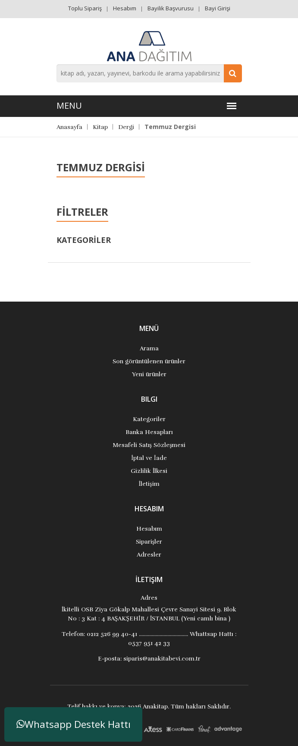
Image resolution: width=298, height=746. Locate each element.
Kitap (100, 127)
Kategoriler (149, 419)
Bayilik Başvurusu (170, 8)
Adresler (149, 554)
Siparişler (149, 541)
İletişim (148, 484)
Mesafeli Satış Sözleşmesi (149, 445)
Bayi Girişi (217, 8)
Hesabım (124, 8)
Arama (149, 348)
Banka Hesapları (149, 432)
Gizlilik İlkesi (149, 471)
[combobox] (149, 73)
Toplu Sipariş (85, 8)
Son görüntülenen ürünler (149, 361)
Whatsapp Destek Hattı (73, 724)
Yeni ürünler (149, 374)
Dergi (126, 127)
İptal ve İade (148, 458)
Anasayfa (69, 127)
